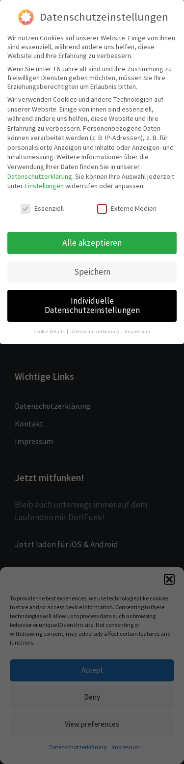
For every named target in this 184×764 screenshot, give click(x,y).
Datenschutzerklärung (39, 176)
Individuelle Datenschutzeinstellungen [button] (92, 305)
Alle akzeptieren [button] (92, 242)
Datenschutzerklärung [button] (95, 331)
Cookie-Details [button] (50, 331)
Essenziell (42, 208)
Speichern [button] (92, 271)
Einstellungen (44, 185)
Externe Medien (127, 208)
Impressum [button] (137, 331)
